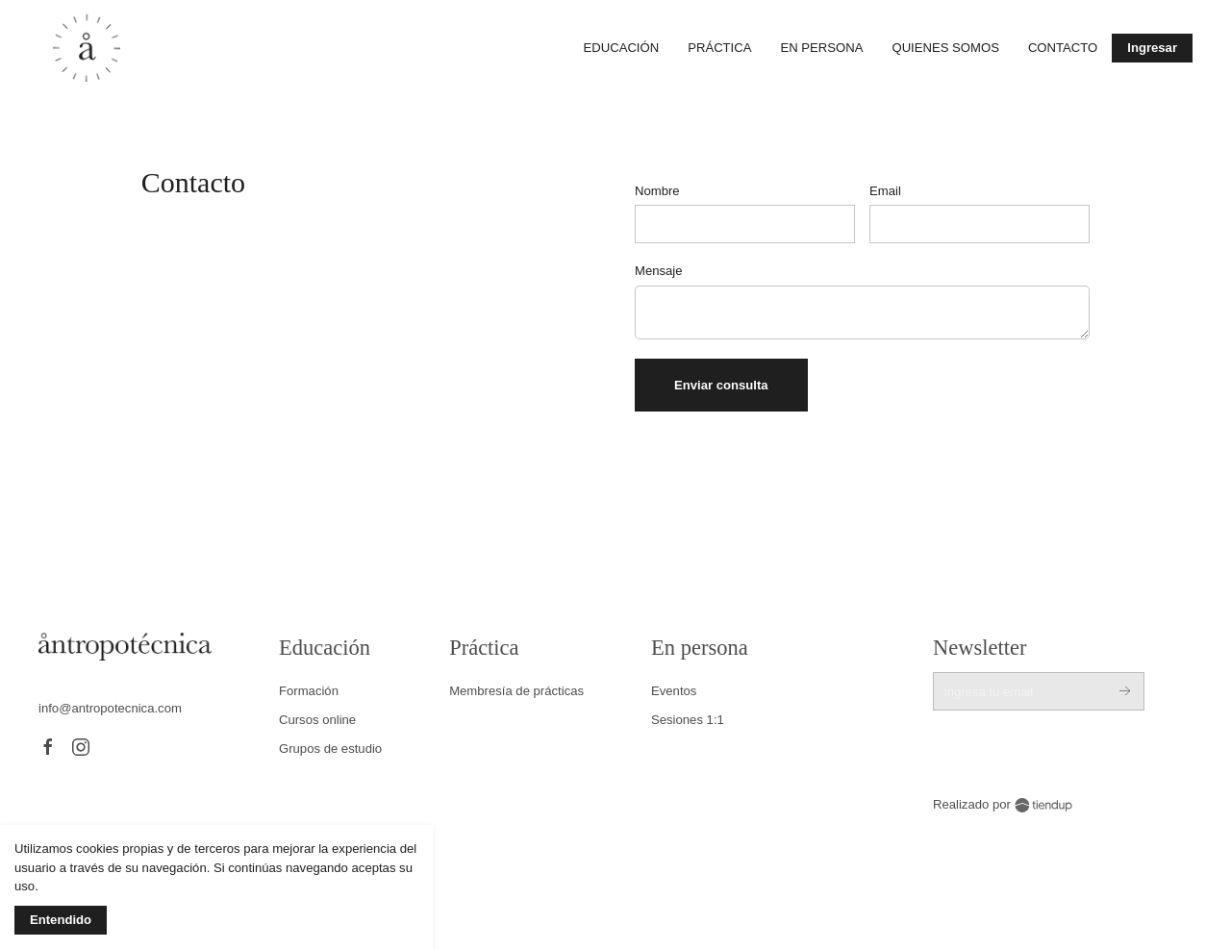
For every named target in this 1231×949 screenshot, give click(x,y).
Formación (309, 691)
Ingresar (1152, 47)
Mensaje (659, 270)
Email (885, 191)
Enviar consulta (721, 385)
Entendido (60, 919)
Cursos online (317, 719)
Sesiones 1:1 (687, 719)
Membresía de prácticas (516, 691)
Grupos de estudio (330, 748)
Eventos (673, 691)
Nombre (657, 191)
